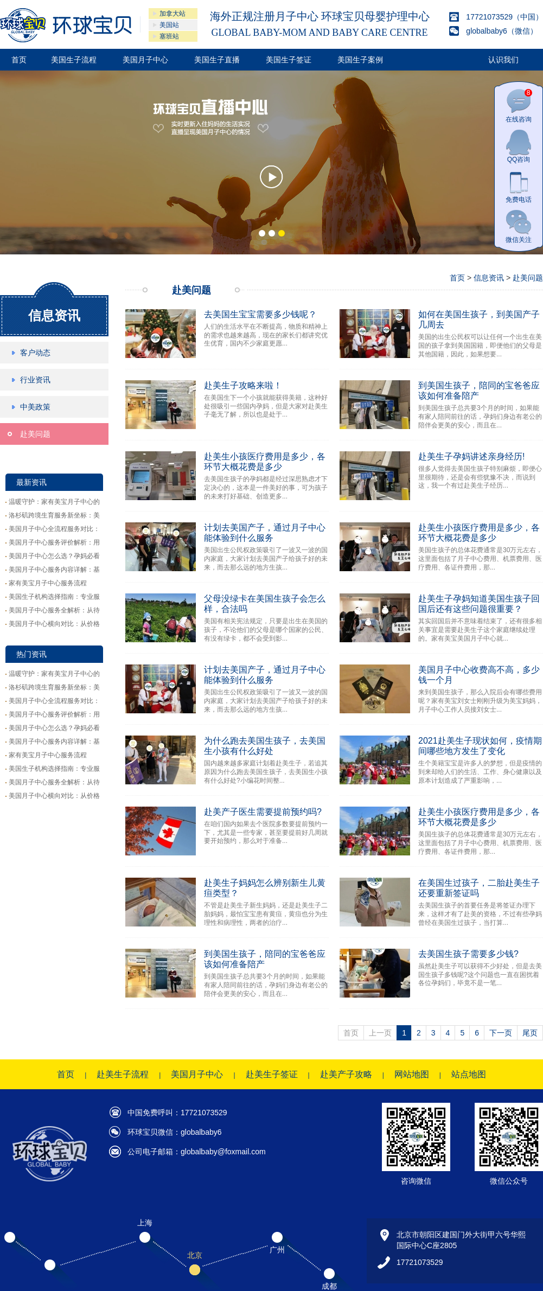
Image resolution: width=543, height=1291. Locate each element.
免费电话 (519, 186)
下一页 (500, 1032)
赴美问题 (35, 434)
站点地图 (468, 1074)
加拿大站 (172, 13)
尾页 (530, 1032)
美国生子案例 (360, 59)
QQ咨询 (518, 146)
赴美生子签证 (272, 1074)
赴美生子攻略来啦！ (243, 385)
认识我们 (503, 59)
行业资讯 (35, 379)
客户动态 (35, 352)
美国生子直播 (217, 59)
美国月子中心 (145, 59)
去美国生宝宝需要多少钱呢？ (260, 314)
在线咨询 (519, 106)
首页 (19, 59)
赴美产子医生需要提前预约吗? (263, 811)
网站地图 (411, 1074)
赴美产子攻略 (346, 1074)
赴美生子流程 (123, 1074)
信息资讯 (54, 315)
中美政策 (35, 406)
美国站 (169, 25)
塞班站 (169, 36)
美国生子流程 (74, 59)
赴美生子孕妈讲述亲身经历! (471, 456)
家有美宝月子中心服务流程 (48, 583)
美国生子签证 (288, 59)
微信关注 (519, 226)
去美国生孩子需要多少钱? (468, 953)
